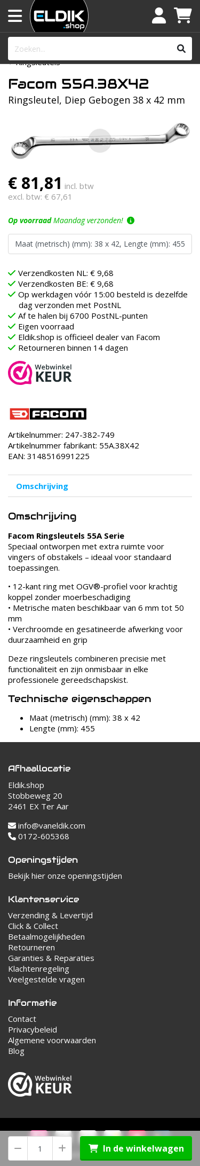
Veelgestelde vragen (46, 979)
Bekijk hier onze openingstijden (65, 875)
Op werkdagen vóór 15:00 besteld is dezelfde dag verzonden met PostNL (103, 299)
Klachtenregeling (38, 968)
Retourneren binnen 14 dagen (73, 347)
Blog (16, 1050)
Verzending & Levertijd (50, 915)
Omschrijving (42, 485)
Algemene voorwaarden (52, 1040)
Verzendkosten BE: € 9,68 (66, 283)
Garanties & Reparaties (51, 957)
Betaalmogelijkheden (46, 936)
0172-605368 (38, 836)
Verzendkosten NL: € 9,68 (66, 272)
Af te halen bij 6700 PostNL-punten (83, 315)
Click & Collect (33, 925)
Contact (22, 1018)
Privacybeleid (32, 1029)
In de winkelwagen (136, 1148)
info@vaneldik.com (46, 825)
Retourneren (31, 947)
